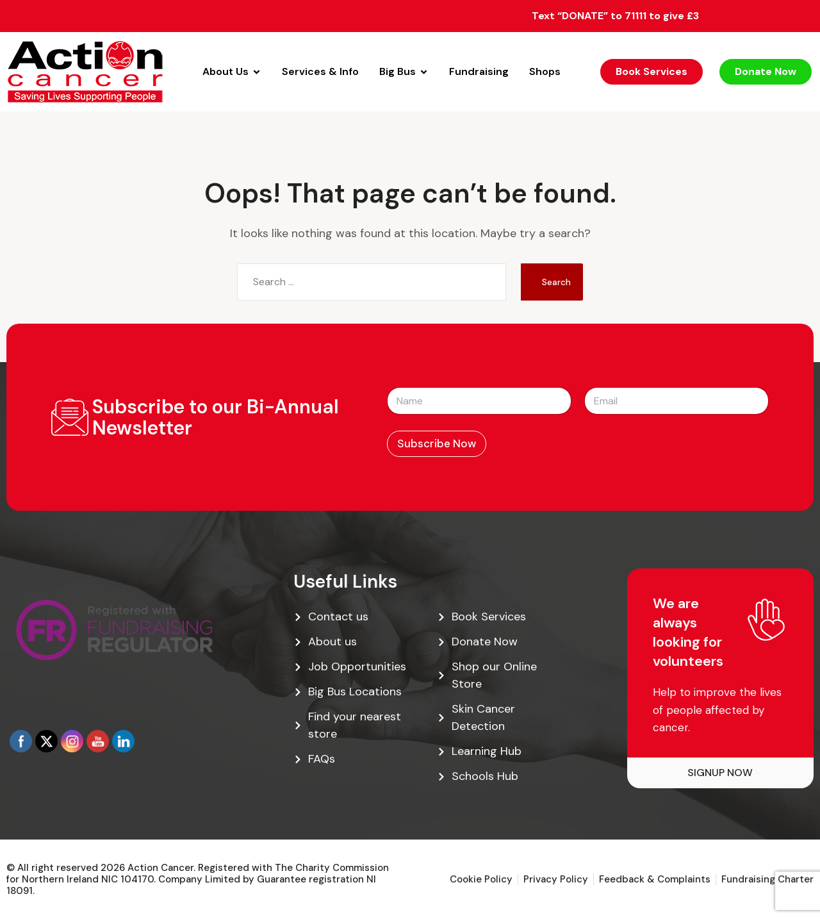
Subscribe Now (436, 443)
